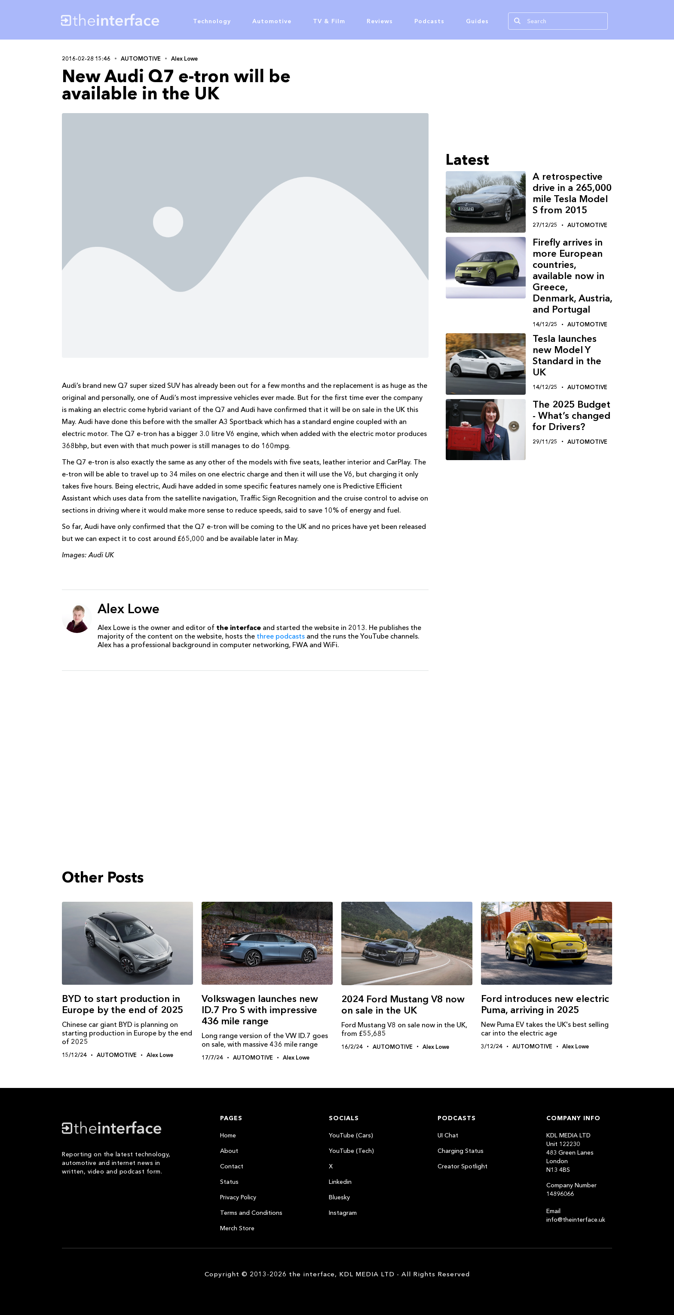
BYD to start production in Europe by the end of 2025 (122, 1004)
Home (228, 1135)
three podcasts (281, 636)
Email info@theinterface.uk (575, 1215)
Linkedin (340, 1182)
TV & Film (329, 21)
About (229, 1151)
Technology (212, 21)
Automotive (271, 21)
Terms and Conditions (251, 1213)
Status (229, 1182)
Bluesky (339, 1197)
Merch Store (237, 1228)
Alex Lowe (184, 58)
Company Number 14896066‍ (571, 1189)
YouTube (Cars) (351, 1135)
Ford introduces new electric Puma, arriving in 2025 (545, 1004)
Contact (231, 1166)
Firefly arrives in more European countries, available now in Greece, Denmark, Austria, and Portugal (572, 276)
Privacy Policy (238, 1197)
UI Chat (448, 1135)
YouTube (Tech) (351, 1151)
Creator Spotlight (462, 1166)
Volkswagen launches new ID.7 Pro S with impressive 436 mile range (260, 1010)
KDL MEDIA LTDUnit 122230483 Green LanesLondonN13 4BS (570, 1152)
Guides (477, 21)
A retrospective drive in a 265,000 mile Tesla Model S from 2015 (572, 193)
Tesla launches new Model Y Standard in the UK (567, 355)
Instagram (343, 1213)
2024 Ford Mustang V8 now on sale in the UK (403, 1004)
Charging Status (461, 1151)
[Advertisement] (245, 744)
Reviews (380, 21)
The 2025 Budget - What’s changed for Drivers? (571, 416)
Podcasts (429, 21)
